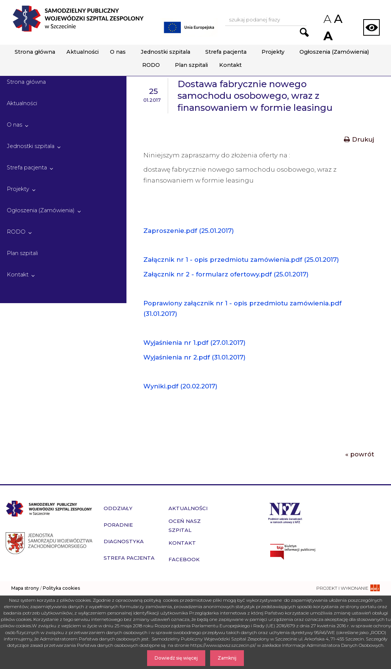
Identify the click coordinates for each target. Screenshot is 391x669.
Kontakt (230, 65)
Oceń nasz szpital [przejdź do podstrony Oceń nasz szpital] (184, 525)
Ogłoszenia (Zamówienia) (334, 51)
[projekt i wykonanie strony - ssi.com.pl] (348, 588)
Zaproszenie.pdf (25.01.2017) (188, 230)
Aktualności (82, 51)
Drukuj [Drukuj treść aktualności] (359, 139)
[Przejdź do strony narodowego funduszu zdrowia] (285, 512)
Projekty (273, 51)
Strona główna (35, 51)
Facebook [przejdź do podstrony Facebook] (184, 559)
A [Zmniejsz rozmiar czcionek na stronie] (326, 19)
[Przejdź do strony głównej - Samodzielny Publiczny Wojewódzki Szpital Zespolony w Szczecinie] (78, 18)
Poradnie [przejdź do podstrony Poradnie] (118, 525)
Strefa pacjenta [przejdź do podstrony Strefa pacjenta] (129, 558)
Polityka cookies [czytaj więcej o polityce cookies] (61, 588)
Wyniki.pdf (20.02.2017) (180, 386)
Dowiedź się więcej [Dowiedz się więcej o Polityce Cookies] (176, 658)
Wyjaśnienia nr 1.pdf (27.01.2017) (194, 342)
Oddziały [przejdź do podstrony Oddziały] (118, 508)
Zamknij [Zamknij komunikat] (227, 658)
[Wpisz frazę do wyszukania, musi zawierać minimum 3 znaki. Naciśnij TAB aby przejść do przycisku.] (266, 20)
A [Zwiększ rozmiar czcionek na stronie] (327, 36)
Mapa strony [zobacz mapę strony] (25, 588)
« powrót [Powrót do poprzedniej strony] (359, 454)
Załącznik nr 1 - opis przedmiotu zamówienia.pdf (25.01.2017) (241, 259)
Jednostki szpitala (165, 51)
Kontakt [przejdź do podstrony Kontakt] (182, 543)
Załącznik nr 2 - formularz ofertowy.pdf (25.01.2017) (225, 274)
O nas (118, 51)
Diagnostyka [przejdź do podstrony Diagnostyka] (124, 541)
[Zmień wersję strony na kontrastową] (371, 27)
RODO (151, 65)
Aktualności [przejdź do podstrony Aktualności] (188, 508)
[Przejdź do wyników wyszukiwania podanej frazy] (304, 32)
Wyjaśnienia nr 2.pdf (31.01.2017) (194, 357)
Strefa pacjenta (226, 51)
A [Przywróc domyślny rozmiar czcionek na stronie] (337, 19)
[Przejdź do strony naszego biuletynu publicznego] (325, 552)
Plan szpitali (191, 65)
